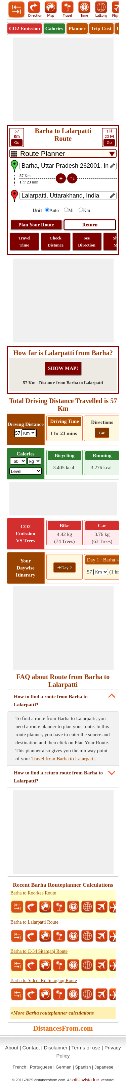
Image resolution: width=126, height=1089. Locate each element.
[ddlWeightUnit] (34, 461)
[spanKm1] (100, 572)
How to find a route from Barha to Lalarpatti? (51, 700)
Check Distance (55, 241)
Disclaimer (56, 1047)
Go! (102, 432)
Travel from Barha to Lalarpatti (63, 758)
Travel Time (24, 241)
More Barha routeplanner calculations (53, 1013)
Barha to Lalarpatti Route (34, 922)
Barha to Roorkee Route (33, 892)
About (11, 1047)
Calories (54, 28)
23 (109, 137)
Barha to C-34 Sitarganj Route (39, 951)
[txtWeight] (18, 461)
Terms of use (86, 1047)
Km (86, 210)
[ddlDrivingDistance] (29, 432)
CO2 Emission (24, 28)
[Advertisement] (63, 79)
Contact (31, 1047)
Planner (77, 28)
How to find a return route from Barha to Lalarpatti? (58, 776)
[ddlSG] (25, 471)
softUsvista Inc (85, 1079)
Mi (71, 210)
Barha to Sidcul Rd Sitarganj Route (43, 980)
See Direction (86, 241)
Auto (54, 210)
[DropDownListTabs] (63, 153)
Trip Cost (101, 28)
